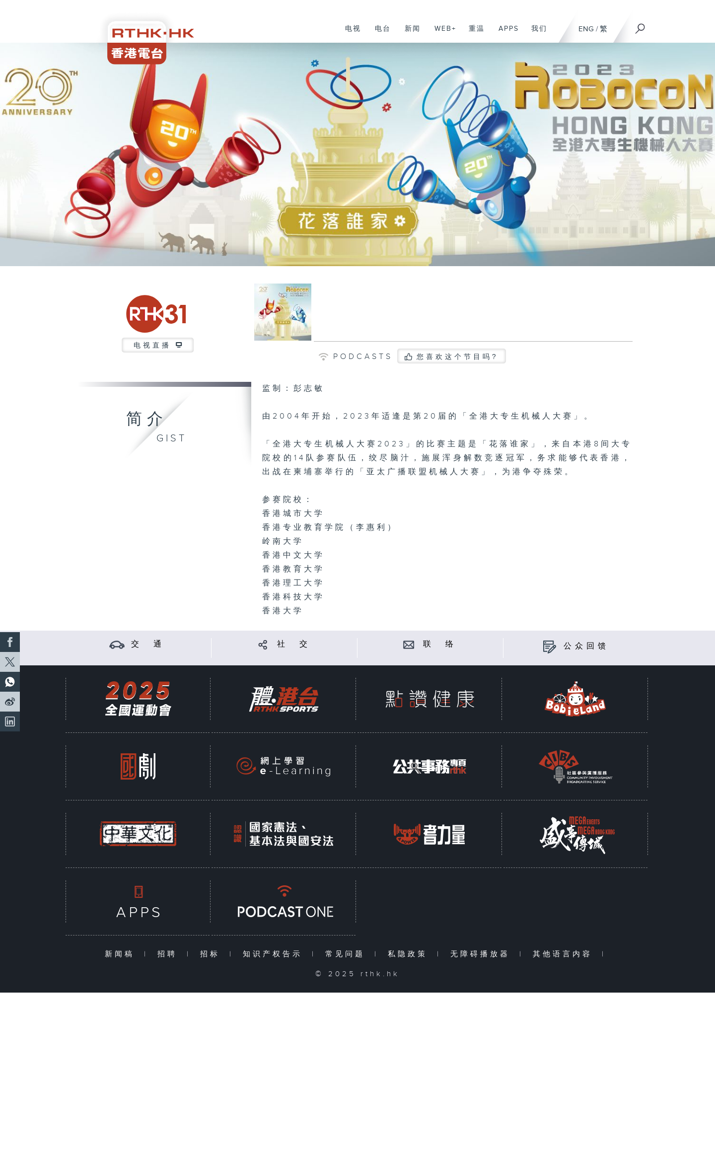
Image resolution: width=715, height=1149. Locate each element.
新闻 (409, 34)
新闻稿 (122, 954)
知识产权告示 (275, 954)
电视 (349, 34)
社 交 (294, 644)
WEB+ (441, 34)
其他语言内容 (565, 954)
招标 (212, 954)
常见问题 (347, 954)
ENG (586, 29)
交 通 (148, 644)
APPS (505, 34)
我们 (535, 34)
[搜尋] (640, 25)
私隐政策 (410, 954)
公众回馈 (586, 646)
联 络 (440, 644)
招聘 (169, 954)
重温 (473, 34)
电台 (379, 34)
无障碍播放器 (482, 954)
